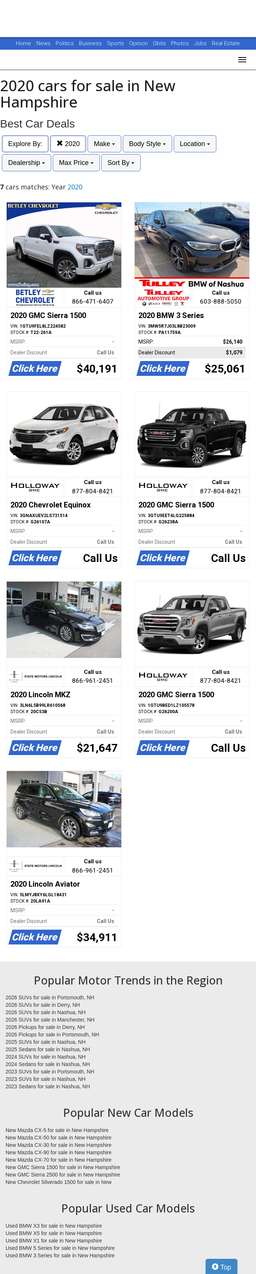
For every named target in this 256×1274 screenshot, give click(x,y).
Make (104, 144)
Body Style (147, 144)
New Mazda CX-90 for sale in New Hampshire (59, 1152)
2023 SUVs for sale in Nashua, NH (46, 1079)
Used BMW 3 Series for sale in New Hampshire (60, 1255)
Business (91, 43)
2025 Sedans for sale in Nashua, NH (48, 1049)
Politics (65, 43)
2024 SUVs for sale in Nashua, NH (46, 1057)
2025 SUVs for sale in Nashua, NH (46, 1042)
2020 (68, 144)
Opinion (139, 43)
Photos (180, 43)
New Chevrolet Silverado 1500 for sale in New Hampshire (59, 1182)
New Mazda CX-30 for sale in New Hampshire (59, 1145)
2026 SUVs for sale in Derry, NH (43, 1005)
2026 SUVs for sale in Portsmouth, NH (50, 997)
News (43, 43)
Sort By (121, 162)
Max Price (76, 162)
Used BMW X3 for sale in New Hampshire (54, 1226)
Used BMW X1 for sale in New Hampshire (54, 1241)
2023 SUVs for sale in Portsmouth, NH (50, 1072)
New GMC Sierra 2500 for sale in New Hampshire (63, 1175)
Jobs (201, 43)
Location (195, 144)
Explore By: (25, 144)
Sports (116, 43)
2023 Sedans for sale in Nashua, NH (48, 1086)
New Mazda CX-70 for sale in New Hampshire (59, 1160)
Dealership (26, 162)
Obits (160, 43)
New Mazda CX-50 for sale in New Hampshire (59, 1138)
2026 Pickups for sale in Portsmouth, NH (52, 1035)
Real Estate (226, 43)
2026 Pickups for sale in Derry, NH (45, 1027)
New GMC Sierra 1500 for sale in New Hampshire (63, 1167)
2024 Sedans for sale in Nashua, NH (48, 1064)
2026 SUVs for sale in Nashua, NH (46, 1012)
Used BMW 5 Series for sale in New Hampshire (60, 1248)
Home (23, 43)
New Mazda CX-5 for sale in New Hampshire (57, 1130)
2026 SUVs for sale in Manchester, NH (50, 1020)
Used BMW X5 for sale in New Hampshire (54, 1233)
